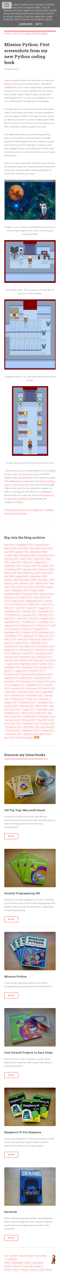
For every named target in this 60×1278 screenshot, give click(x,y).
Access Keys (41, 1255)
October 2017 (37, 670)
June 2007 (16, 562)
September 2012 (12, 621)
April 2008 (23, 572)
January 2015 (10, 649)
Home (7, 33)
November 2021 (28, 702)
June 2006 (47, 548)
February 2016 (11, 660)
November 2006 (28, 555)
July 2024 (16, 723)
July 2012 (34, 618)
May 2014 (35, 639)
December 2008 (46, 579)
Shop (41, 1269)
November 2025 (14, 733)
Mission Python (11, 83)
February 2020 (34, 688)
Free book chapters (32, 1266)
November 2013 (46, 632)
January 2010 (46, 593)
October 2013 (29, 632)
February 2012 (46, 614)
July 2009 (39, 586)
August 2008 (21, 576)
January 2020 (18, 688)
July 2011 (32, 607)
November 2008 (28, 579)
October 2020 (18, 695)
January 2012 (30, 614)
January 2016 (44, 656)
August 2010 (18, 600)
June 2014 (47, 639)
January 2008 (30, 569)
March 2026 (45, 733)
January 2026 (30, 733)
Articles (7, 1269)
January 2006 (41, 544)
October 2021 (11, 702)
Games (33, 1269)
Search (13, 1255)
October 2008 (11, 579)
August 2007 (41, 562)
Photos (24, 1269)
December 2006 (46, 555)
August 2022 (29, 709)
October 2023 (30, 716)
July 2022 (16, 709)
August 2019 (18, 684)
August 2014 (21, 642)
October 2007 (29, 565)
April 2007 (39, 558)
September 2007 (12, 565)
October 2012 (29, 621)
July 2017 (8, 670)
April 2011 (48, 604)
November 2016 (12, 667)
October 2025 (48, 730)
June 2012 (23, 618)
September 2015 (43, 653)
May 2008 (35, 572)
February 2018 (44, 674)
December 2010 (19, 604)
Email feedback (19, 513)
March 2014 (10, 639)
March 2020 (49, 688)
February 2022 (27, 705)
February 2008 (46, 569)
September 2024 (31, 723)
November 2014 (28, 646)
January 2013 (12, 625)
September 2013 (12, 632)
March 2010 (26, 597)
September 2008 (38, 576)
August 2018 (10, 677)
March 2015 (42, 649)
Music (16, 1269)
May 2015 (16, 653)
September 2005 (24, 544)
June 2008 (47, 572)
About (49, 1269)
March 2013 (43, 625)
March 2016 (26, 660)
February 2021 (19, 698)
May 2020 (23, 691)
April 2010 (39, 597)
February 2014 (46, 635)
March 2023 (28, 712)
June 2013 (16, 628)
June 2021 (45, 698)
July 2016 (50, 660)
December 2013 (14, 635)
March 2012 (10, 618)
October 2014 (11, 646)
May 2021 (33, 698)
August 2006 (21, 551)
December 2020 (35, 695)
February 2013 (28, 625)
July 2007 (28, 562)
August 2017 (21, 670)
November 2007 (46, 565)
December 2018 (12, 681)
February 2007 (11, 558)
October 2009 (37, 590)
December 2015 (28, 656)
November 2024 (14, 726)
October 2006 (11, 555)
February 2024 (28, 719)
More (11, 836)
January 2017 (46, 667)
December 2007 (14, 569)
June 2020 (35, 691)
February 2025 (13, 730)
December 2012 (46, 621)
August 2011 (45, 607)
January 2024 (12, 719)
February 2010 (11, 597)
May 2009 (16, 586)
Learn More (25, 24)
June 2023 (16, 716)
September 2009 (20, 590)
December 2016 (30, 667)
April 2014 (23, 639)
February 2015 (27, 649)
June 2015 (28, 653)
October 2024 (48, 723)
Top (6, 1255)
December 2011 (14, 614)
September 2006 (38, 551)
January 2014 (30, 635)
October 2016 (46, 663)
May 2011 (9, 607)
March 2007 (26, 558)
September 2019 (34, 684)
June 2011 (21, 607)
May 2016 (39, 660)
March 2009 (42, 583)
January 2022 (10, 705)
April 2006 (23, 548)
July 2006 (8, 551)
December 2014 (46, 646)
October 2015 (11, 656)
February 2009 (27, 583)
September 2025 (30, 730)
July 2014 (8, 642)
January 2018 (28, 674)
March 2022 (42, 705)
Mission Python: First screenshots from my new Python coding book (26, 53)
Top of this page (24, 737)
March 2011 (35, 604)
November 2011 (46, 611)
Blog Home (38, 509)
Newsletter (17, 1262)
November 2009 (12, 593)
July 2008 (8, 576)
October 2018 (25, 677)
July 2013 (28, 628)
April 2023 (41, 712)
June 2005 (9, 544)
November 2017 (12, 674)
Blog (27, 1262)
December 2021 (46, 702)
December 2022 (12, 712)
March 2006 (10, 548)
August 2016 (12, 663)
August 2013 (41, 628)
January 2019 (28, 681)
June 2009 (28, 586)
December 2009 (30, 593)
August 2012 (47, 618)
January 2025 (48, 726)
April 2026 (9, 737)
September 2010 (34, 600)
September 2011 (12, 611)
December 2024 (32, 726)
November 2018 (42, 677)
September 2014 (38, 642)
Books (18, 1266)
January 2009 (10, 583)
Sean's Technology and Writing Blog (29, 33)
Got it (39, 24)
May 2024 (42, 719)
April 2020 (11, 691)
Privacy (29, 1255)
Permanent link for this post (17, 509)
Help (21, 1255)
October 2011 (29, 611)
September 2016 (28, 663)
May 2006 (35, 548)
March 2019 (43, 681)
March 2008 (10, 572)
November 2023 (47, 716)
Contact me (11, 1259)
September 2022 (45, 709)
